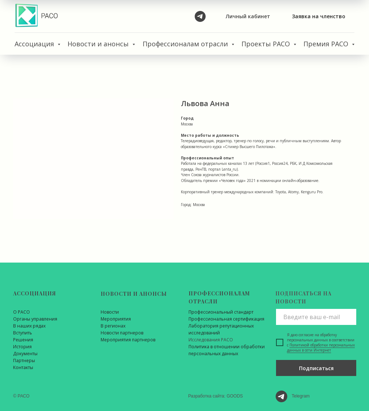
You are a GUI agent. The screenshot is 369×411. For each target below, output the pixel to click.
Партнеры (24, 360)
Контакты (23, 367)
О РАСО (21, 312)
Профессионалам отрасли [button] (186, 43)
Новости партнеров (122, 333)
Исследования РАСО (211, 340)
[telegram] (200, 16)
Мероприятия (116, 319)
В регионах (113, 326)
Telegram (301, 396)
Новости (110, 312)
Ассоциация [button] (35, 43)
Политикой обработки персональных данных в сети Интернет (321, 347)
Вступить (22, 333)
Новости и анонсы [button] (99, 43)
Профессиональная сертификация (226, 319)
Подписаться (316, 368)
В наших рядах (29, 326)
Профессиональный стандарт (221, 312)
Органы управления (35, 319)
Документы (25, 353)
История (22, 347)
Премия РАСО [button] (326, 43)
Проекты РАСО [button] (266, 43)
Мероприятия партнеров (128, 340)
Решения (23, 340)
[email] (316, 317)
